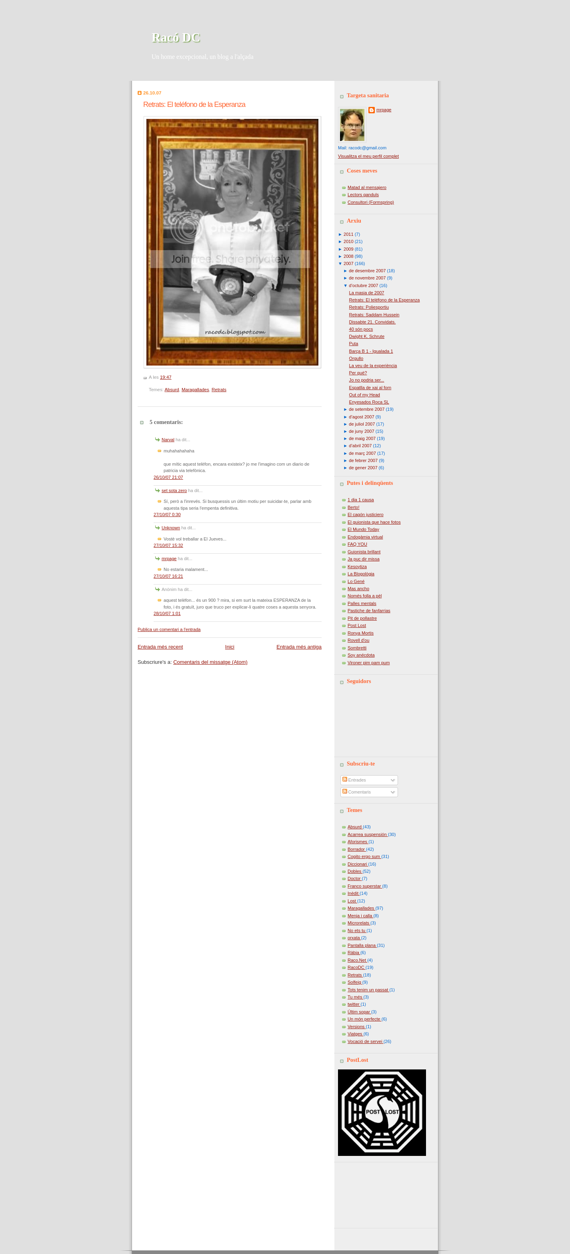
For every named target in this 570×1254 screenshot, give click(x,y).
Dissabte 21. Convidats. (372, 322)
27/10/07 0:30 (167, 514)
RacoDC (357, 967)
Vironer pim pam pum (369, 662)
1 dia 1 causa (361, 499)
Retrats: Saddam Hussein (374, 314)
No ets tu (357, 930)
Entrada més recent (160, 647)
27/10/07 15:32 (168, 545)
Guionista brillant (364, 551)
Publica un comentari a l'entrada (169, 629)
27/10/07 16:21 (168, 576)
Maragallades (195, 389)
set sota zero (174, 490)
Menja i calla (360, 915)
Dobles (355, 871)
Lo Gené (356, 581)
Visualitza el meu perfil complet (368, 156)
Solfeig (355, 982)
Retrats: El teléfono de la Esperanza (194, 104)
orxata (354, 937)
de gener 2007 (363, 467)
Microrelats (359, 922)
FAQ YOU (357, 544)
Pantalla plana (362, 945)
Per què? (358, 372)
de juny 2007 (361, 431)
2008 (349, 256)
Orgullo (356, 358)
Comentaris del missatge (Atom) (210, 662)
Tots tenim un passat (368, 989)
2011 (349, 234)
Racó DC (176, 37)
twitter (354, 1004)
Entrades (354, 780)
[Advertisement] (374, 1192)
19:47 (166, 377)
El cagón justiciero (366, 514)
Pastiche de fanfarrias (369, 610)
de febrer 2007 (363, 460)
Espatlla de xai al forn (370, 387)
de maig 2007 (362, 438)
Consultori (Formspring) (371, 202)
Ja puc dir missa (364, 559)
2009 (349, 249)
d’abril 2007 (360, 445)
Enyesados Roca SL (369, 402)
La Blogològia (361, 573)
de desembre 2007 (367, 270)
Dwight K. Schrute (366, 336)
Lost (352, 900)
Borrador (357, 849)
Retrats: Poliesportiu (369, 307)
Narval (168, 439)
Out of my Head (364, 394)
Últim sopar (359, 1011)
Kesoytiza (357, 566)
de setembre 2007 (366, 409)
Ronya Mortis (361, 633)
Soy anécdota (361, 655)
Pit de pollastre (362, 618)
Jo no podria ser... (366, 380)
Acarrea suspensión (368, 834)
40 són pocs (361, 329)
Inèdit (354, 893)
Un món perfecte (365, 1019)
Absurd (171, 389)
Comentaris (356, 792)
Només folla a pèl (365, 595)
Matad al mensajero (367, 187)
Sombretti (357, 647)
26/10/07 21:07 (168, 477)
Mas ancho (358, 588)
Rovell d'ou (358, 640)
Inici (229, 647)
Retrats (219, 389)
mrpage (169, 558)
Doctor (355, 878)
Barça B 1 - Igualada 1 (371, 351)
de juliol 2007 (362, 424)
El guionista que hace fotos (374, 522)
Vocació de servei (366, 1041)
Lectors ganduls (363, 194)
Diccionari (358, 864)
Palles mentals (362, 603)
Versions (357, 1026)
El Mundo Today (363, 529)
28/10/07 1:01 (167, 613)
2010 (349, 241)
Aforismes (358, 841)
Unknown (171, 527)
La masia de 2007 (366, 292)
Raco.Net (357, 960)
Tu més (356, 997)
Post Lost (357, 625)
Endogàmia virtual (365, 537)
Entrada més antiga (299, 647)
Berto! (353, 507)
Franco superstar (365, 886)
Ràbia (354, 952)
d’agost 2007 (361, 416)
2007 (349, 263)
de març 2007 (362, 453)
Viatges (356, 1033)
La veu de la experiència (373, 365)
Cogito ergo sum (364, 856)
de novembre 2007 (367, 277)
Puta (353, 343)
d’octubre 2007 (363, 285)
